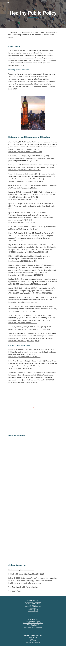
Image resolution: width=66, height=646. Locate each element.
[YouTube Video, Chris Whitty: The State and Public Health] (33, 457)
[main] (33, 14)
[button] (2, 2)
